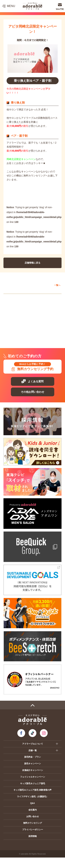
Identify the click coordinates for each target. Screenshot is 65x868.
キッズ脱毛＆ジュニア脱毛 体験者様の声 (32, 790)
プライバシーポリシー (32, 829)
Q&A (32, 803)
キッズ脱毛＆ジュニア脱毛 (32, 783)
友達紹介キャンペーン (32, 770)
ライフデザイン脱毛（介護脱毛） (32, 796)
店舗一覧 (32, 750)
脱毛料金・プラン (32, 757)
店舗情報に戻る (32, 262)
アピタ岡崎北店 (16, 305)
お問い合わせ (32, 816)
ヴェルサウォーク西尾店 (20, 313)
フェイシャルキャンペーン (32, 777)
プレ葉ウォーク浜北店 (19, 337)
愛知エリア (12, 297)
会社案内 (32, 810)
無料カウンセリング (32, 823)
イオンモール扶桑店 (18, 321)
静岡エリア (12, 329)
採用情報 (32, 836)
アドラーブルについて (32, 744)
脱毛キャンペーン (32, 763)
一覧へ (57, 285)
